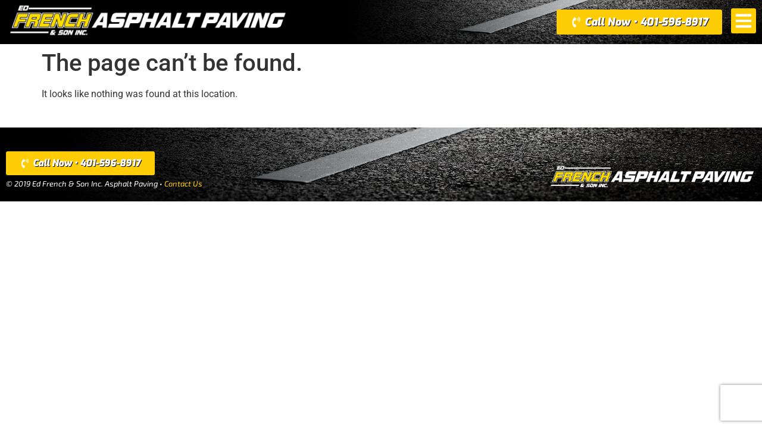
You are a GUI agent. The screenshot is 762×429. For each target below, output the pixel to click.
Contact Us (183, 183)
